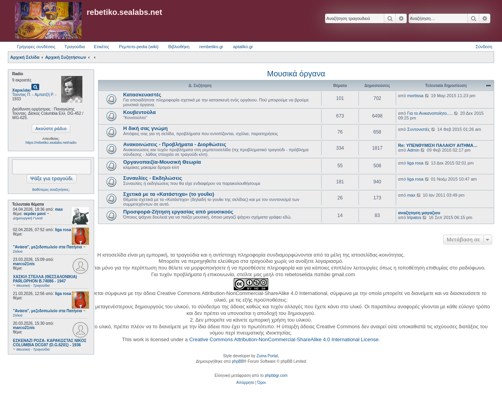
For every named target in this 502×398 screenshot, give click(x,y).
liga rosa (63, 230)
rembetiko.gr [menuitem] (211, 46)
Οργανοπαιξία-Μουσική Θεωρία (162, 162)
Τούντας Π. (21, 94)
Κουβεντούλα (139, 112)
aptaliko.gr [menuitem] (243, 46)
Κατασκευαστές (142, 95)
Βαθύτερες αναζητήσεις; (50, 190)
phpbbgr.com (276, 375)
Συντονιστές (418, 129)
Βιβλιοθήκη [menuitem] (178, 46)
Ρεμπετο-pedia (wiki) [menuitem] (138, 46)
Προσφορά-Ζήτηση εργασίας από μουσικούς (178, 212)
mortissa (415, 95)
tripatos (414, 217)
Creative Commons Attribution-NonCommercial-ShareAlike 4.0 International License (283, 339)
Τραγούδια (74, 46)
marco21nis (24, 264)
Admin (413, 150)
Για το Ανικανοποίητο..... (430, 113)
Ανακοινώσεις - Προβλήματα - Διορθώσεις (174, 144)
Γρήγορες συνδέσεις (36, 46)
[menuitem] (245, 382)
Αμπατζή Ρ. (44, 94)
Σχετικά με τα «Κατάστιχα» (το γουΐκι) (168, 194)
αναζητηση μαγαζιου (419, 212)
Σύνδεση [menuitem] (484, 46)
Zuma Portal (267, 356)
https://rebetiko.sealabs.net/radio (50, 143)
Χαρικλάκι (21, 90)
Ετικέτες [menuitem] (101, 46)
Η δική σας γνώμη (145, 128)
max (59, 209)
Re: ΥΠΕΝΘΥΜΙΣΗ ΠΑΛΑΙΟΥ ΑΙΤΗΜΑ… (438, 145)
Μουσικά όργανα (296, 73)
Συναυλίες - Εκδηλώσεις (152, 178)
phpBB (238, 361)
